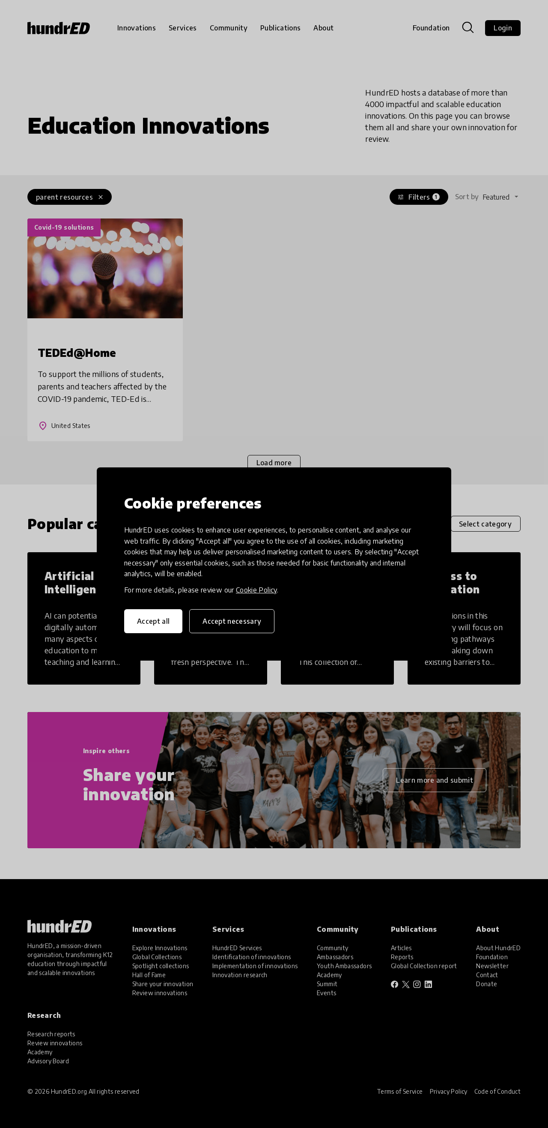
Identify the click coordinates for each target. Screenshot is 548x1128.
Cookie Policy (256, 590)
